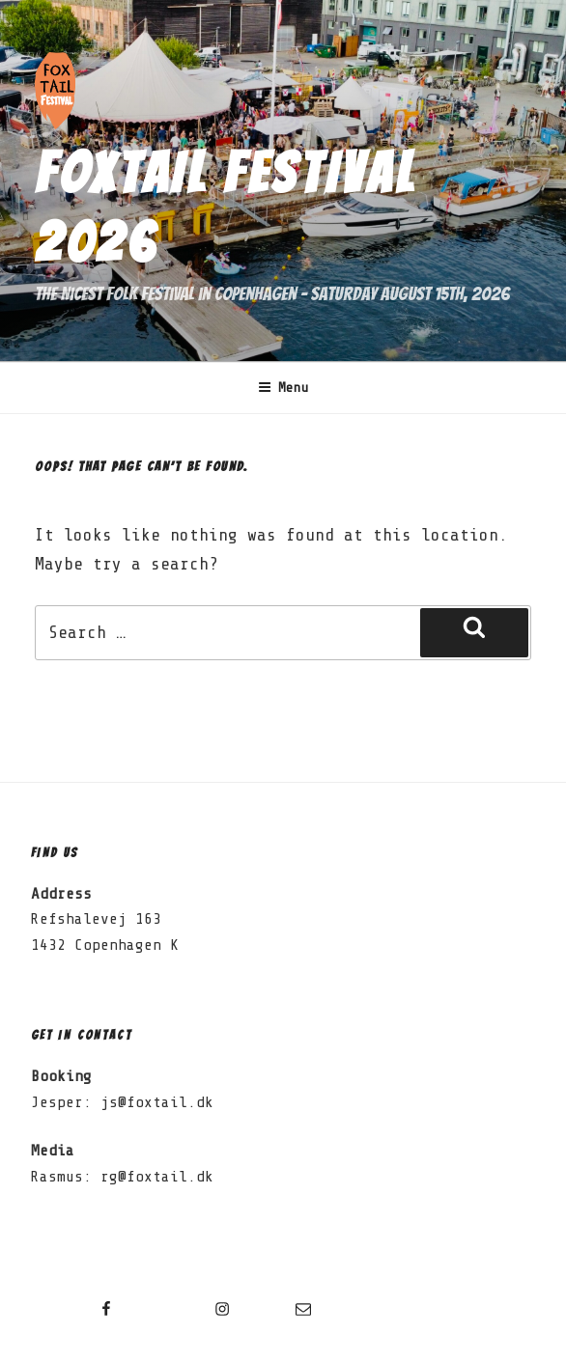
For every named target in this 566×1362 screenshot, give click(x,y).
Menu (283, 388)
